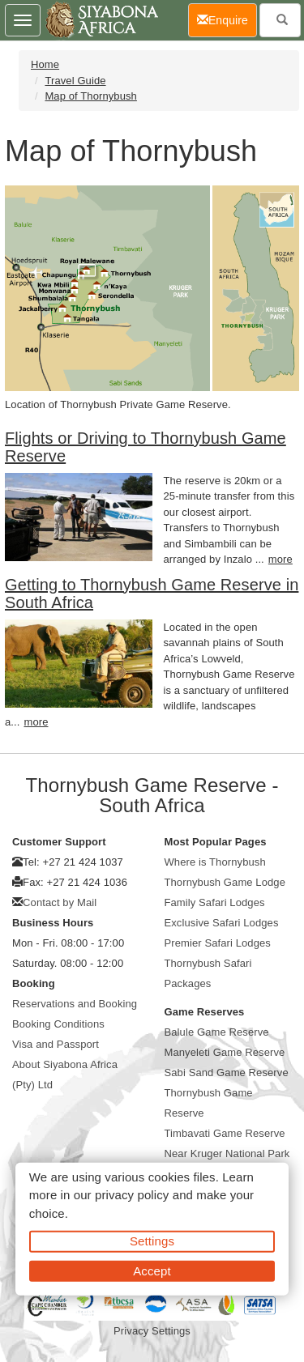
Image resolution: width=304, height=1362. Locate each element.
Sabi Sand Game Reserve (227, 1072)
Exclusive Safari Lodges (222, 923)
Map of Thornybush (90, 96)
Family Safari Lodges (215, 902)
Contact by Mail (59, 902)
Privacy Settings (152, 1331)
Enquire (227, 19)
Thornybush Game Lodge (225, 882)
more (280, 559)
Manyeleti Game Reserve (225, 1052)
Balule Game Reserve (217, 1032)
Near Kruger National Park (227, 1153)
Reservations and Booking (74, 1004)
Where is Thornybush (215, 862)
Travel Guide (75, 80)
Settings (152, 1241)
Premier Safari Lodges (218, 943)
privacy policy (132, 1195)
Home (45, 64)
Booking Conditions (58, 1024)
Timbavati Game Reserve (225, 1133)
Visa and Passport (55, 1044)
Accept (151, 1270)
